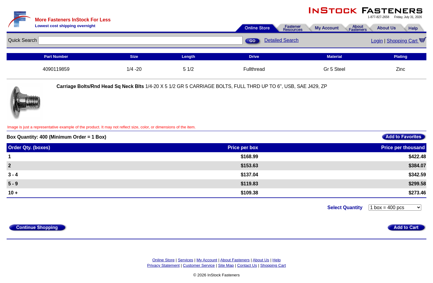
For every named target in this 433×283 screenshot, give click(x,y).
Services (185, 260)
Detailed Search (281, 40)
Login (377, 40)
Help (276, 260)
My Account (206, 260)
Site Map (226, 265)
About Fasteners (235, 260)
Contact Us (247, 265)
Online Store (163, 260)
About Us (261, 260)
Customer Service (199, 265)
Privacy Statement (163, 265)
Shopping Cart (406, 40)
